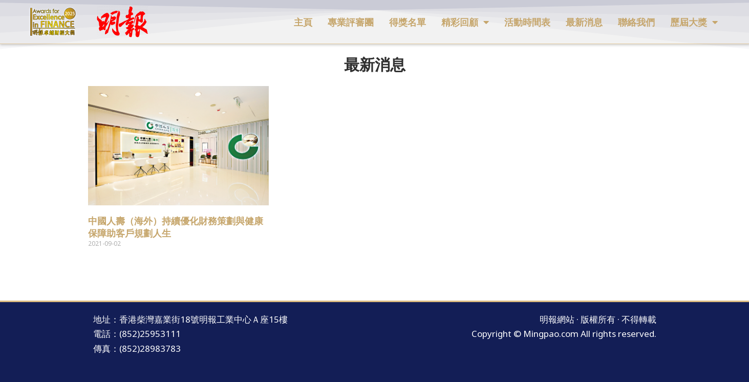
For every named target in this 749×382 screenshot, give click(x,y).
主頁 (303, 22)
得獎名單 (407, 22)
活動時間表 (527, 22)
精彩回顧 (465, 22)
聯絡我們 (636, 22)
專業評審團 (351, 22)
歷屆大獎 (694, 22)
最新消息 (584, 22)
